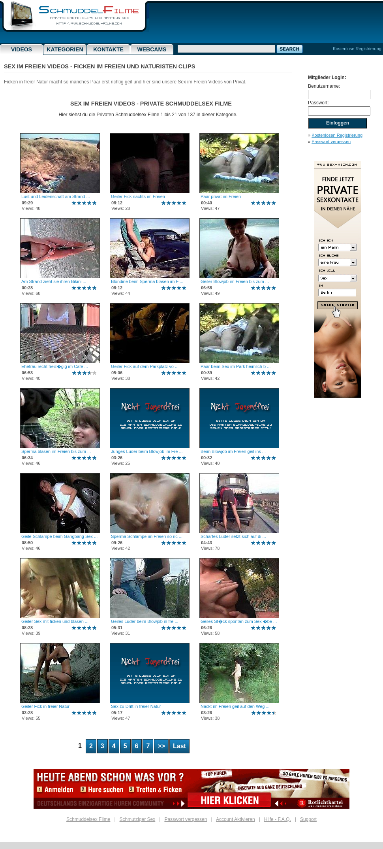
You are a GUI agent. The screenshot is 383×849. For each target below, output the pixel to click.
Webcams (152, 49)
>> (161, 746)
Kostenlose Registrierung (357, 48)
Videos (21, 49)
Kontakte (108, 49)
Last (179, 746)
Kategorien (65, 49)
